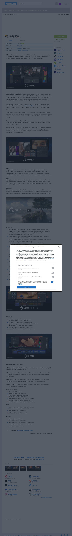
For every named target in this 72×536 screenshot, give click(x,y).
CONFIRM (26, 287)
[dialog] (36, 268)
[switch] (52, 268)
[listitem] (36, 265)
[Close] (59, 247)
